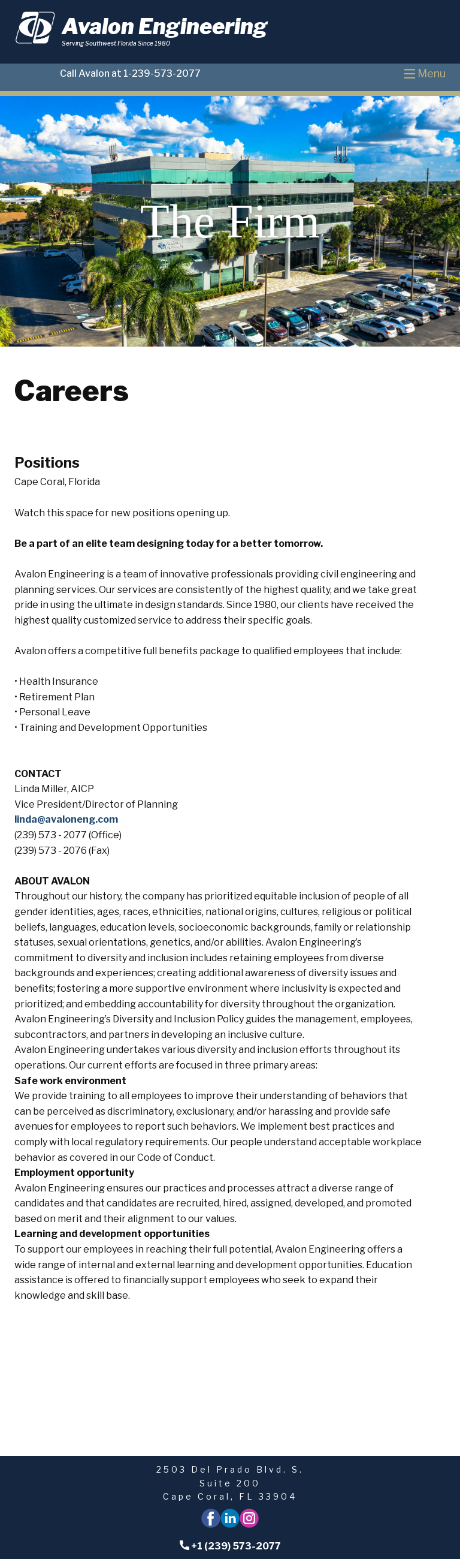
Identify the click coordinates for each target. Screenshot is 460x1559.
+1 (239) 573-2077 (230, 1546)
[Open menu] (425, 74)
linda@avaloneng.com (66, 819)
